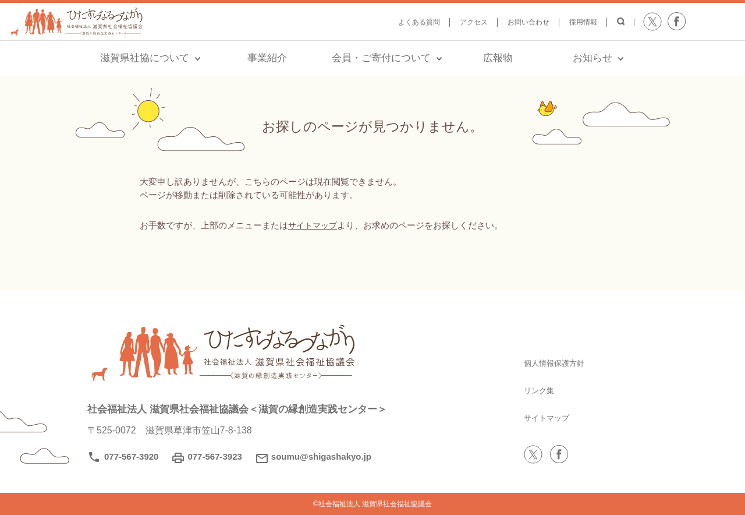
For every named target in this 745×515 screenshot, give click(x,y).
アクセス (474, 22)
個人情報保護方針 (561, 363)
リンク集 (542, 390)
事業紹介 (267, 58)
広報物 (498, 58)
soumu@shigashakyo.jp (321, 456)
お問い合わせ (528, 22)
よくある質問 (419, 22)
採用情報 (583, 22)
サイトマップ (314, 225)
